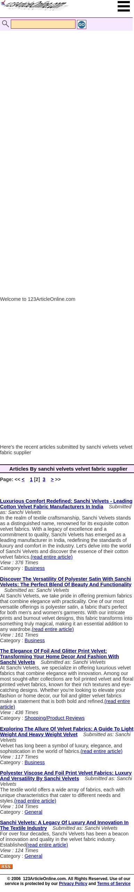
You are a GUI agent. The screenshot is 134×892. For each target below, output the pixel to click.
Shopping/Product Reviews (54, 718)
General (33, 812)
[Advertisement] (65, 91)
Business (34, 568)
